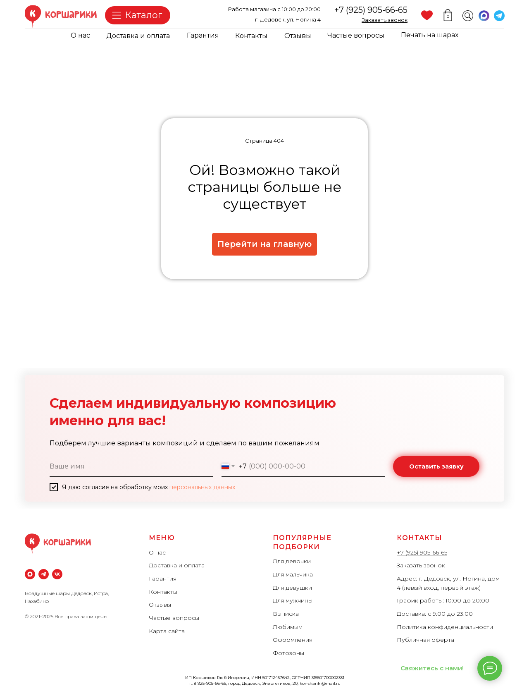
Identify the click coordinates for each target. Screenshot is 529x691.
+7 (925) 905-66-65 (370, 10)
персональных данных (202, 487)
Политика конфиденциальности (445, 627)
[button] (384, 20)
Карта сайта (167, 631)
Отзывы (297, 36)
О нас (80, 35)
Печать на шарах (429, 35)
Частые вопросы (355, 35)
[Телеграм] (43, 574)
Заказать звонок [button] (421, 565)
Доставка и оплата (138, 36)
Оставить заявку (436, 466)
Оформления (292, 639)
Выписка (286, 613)
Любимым (288, 627)
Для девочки (292, 561)
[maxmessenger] (30, 574)
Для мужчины (292, 600)
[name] (131, 466)
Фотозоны (288, 653)
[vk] (57, 574)
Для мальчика (293, 574)
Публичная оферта (425, 639)
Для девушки (292, 587)
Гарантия (203, 35)
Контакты (251, 36)
